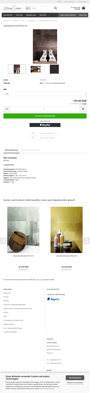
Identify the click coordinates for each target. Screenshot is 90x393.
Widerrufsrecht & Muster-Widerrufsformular (17, 308)
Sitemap (6, 301)
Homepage (39, 279)
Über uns (83, 15)
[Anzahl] (45, 109)
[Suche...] (28, 8)
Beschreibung (11, 150)
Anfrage (6, 297)
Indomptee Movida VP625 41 (23, 256)
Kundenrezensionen (30, 150)
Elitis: (5, 89)
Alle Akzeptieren (75, 378)
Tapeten (19, 15)
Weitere (43, 15)
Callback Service (8, 324)
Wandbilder (31, 15)
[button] (59, 1)
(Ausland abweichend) (58, 83)
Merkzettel (82, 2)
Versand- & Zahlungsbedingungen (14, 304)
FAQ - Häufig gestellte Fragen (12, 328)
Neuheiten (8, 15)
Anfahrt (5, 312)
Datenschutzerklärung (47, 388)
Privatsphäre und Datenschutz (13, 320)
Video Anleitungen (68, 15)
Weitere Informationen (75, 383)
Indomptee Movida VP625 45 (66, 256)
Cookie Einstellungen (10, 332)
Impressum (7, 293)
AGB (4, 316)
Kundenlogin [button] (70, 2)
